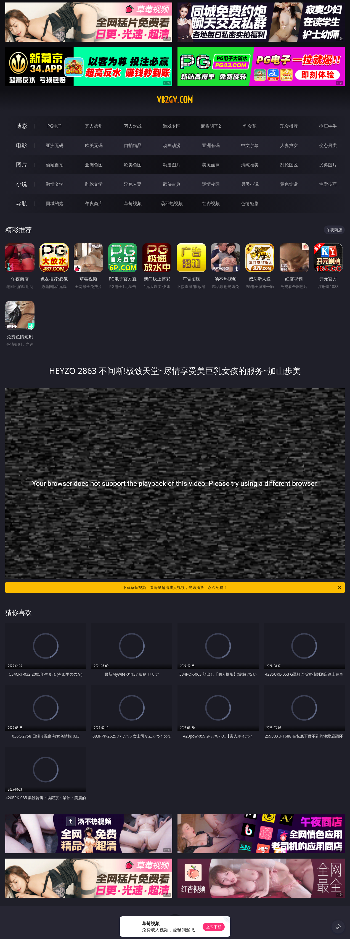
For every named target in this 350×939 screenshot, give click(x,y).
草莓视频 (133, 203)
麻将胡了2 (211, 126)
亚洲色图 (94, 165)
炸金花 (249, 126)
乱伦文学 (94, 184)
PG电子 (54, 126)
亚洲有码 (211, 145)
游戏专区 (172, 126)
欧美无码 (94, 145)
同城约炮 (54, 203)
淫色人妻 (133, 184)
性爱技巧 (328, 184)
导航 (21, 203)
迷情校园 (211, 184)
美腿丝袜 (211, 165)
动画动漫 (172, 145)
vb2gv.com (175, 99)
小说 (21, 184)
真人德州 (94, 126)
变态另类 (328, 145)
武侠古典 (172, 184)
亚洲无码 (54, 145)
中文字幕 (250, 145)
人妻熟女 (289, 145)
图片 (21, 164)
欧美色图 (133, 165)
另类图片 (328, 165)
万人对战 (133, 126)
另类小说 (250, 184)
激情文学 (54, 184)
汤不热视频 (172, 203)
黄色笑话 (289, 184)
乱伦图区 (289, 165)
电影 (21, 145)
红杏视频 (211, 203)
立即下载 (213, 926)
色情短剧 (250, 203)
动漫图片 (172, 165)
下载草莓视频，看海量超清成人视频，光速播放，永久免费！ (232, 587)
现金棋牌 (289, 126)
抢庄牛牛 (328, 126)
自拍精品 (133, 145)
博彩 (21, 126)
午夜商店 (94, 203)
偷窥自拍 (54, 165)
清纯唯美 (250, 165)
